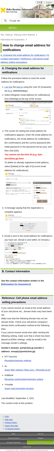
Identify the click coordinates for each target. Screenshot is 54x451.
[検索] (31, 20)
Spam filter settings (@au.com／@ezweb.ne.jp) (27, 370)
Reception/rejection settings (18, 360)
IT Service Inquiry (12, 429)
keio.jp (10, 35)
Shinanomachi (13, 438)
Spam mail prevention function (19, 388)
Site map (9, 419)
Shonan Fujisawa (13, 443)
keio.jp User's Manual (25, 35)
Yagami (40, 438)
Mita (13, 434)
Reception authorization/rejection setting (24, 379)
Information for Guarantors (13, 39)
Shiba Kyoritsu (40, 443)
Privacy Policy (11, 422)
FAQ (7, 416)
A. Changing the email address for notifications (23, 55)
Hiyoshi (41, 434)
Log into (8, 87)
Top (2, 35)
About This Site (11, 426)
